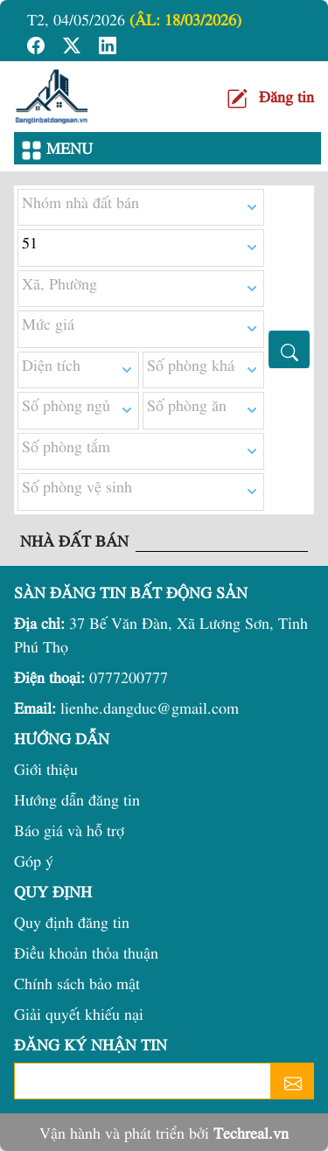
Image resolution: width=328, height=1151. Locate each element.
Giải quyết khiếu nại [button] (78, 1013)
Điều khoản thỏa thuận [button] (86, 952)
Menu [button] (57, 149)
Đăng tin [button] (286, 96)
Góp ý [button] (33, 860)
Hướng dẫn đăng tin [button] (77, 799)
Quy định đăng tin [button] (71, 921)
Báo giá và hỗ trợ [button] (69, 830)
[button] (38, 42)
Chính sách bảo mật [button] (77, 983)
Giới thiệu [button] (46, 768)
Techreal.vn (251, 1132)
